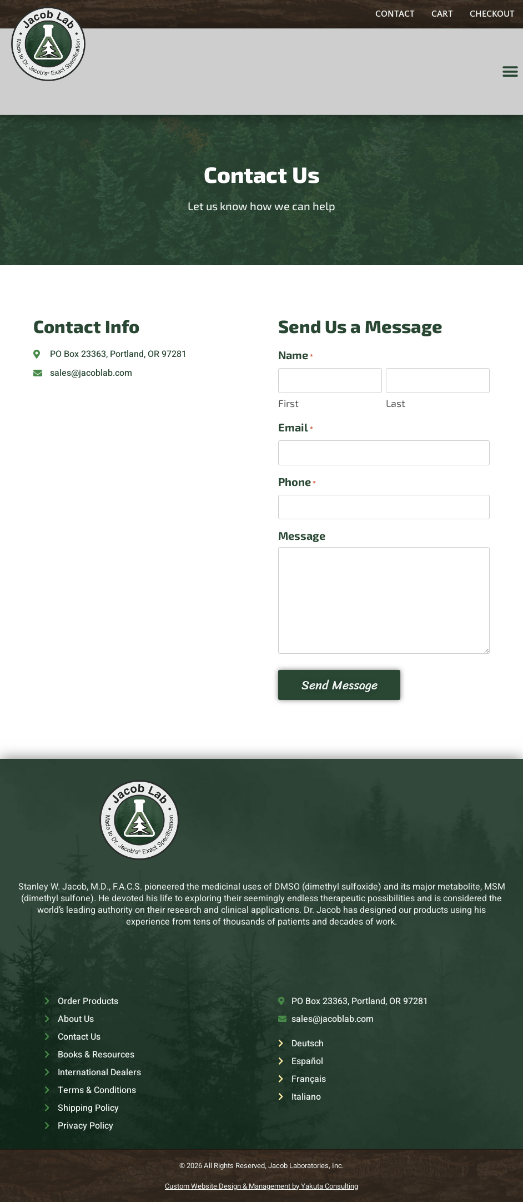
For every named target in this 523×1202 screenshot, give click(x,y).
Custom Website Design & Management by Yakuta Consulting (261, 1185)
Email (295, 427)
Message (301, 535)
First (288, 402)
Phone (297, 482)
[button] (510, 72)
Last (395, 402)
